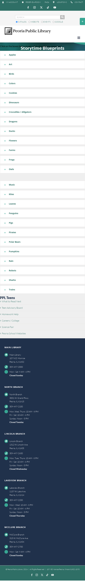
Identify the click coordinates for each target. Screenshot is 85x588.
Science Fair (8, 327)
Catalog (21, 22)
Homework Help (10, 314)
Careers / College (10, 320)
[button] (42, 55)
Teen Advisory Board (12, 307)
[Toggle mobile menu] (79, 37)
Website (34, 22)
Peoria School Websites (14, 333)
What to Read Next (11, 301)
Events (46, 22)
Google (58, 22)
